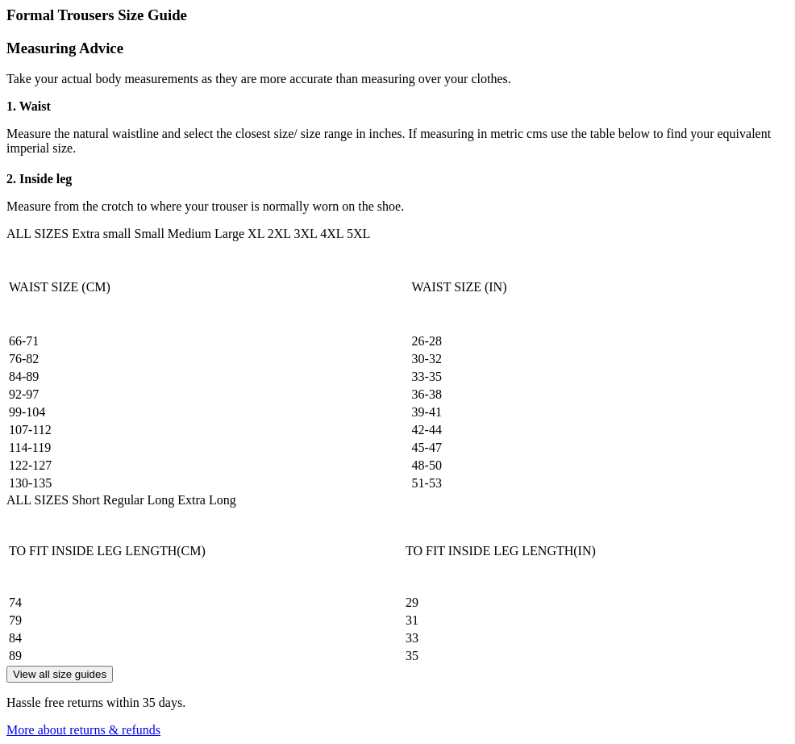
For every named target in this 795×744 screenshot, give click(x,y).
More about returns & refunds (83, 730)
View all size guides (59, 674)
